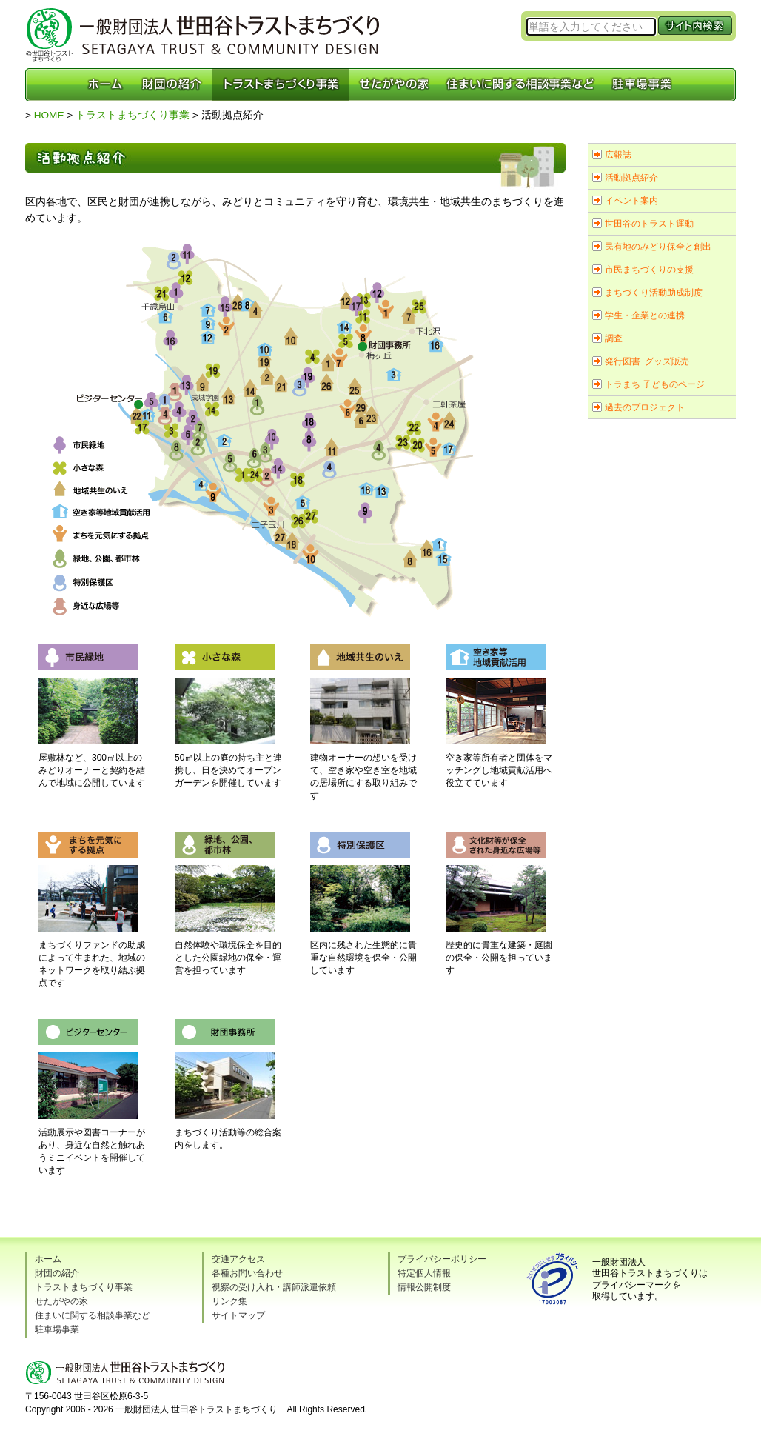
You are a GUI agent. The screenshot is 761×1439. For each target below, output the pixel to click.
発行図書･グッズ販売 (647, 361)
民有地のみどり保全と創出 (658, 246)
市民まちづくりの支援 (649, 269)
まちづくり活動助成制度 (654, 292)
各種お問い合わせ (247, 1273)
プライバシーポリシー (442, 1259)
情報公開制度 (424, 1287)
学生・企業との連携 (645, 315)
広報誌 (618, 155)
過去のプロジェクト (645, 407)
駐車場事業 (57, 1329)
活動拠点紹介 (631, 178)
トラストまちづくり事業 (133, 115)
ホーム (48, 1259)
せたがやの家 (61, 1301)
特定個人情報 (424, 1273)
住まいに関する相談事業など (92, 1315)
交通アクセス (238, 1259)
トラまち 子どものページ (655, 384)
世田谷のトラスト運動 (649, 223)
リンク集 (229, 1301)
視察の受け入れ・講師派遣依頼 (274, 1287)
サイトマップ (238, 1315)
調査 (614, 338)
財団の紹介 (57, 1273)
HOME (49, 115)
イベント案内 (631, 201)
